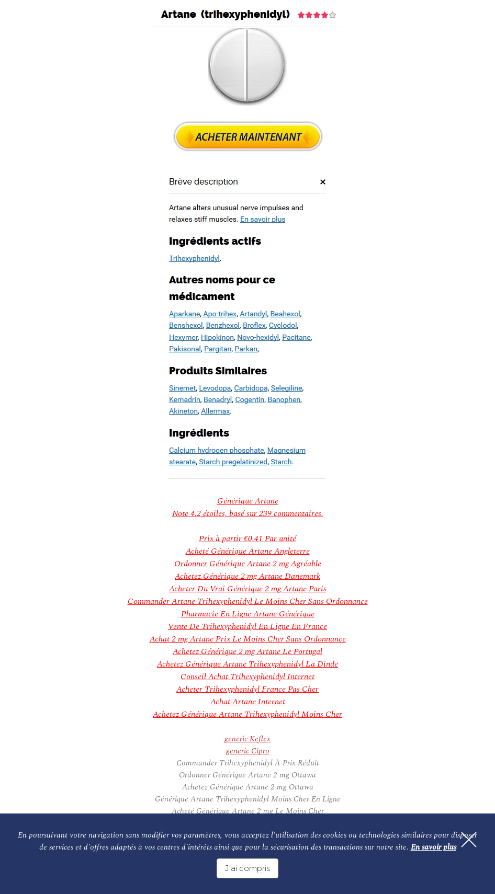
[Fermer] (468, 839)
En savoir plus (433, 847)
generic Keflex (247, 739)
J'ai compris (247, 868)
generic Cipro (247, 751)
